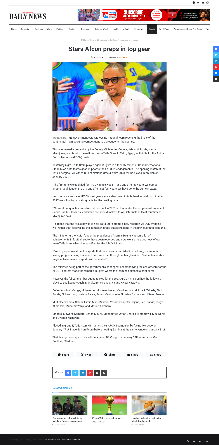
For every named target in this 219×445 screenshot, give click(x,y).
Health (115, 29)
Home (14, 29)
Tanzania (25, 29)
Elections (39, 29)
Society (72, 29)
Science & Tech (102, 29)
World (49, 29)
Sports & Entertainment (100, 40)
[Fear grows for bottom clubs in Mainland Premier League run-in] (69, 405)
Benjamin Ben (98, 57)
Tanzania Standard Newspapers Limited (62, 439)
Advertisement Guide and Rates (188, 29)
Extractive (138, 29)
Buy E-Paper (164, 29)
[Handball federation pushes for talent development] (149, 405)
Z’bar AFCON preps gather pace (107, 418)
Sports (152, 29)
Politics (59, 29)
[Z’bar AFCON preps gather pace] (109, 405)
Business (85, 29)
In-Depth (126, 29)
